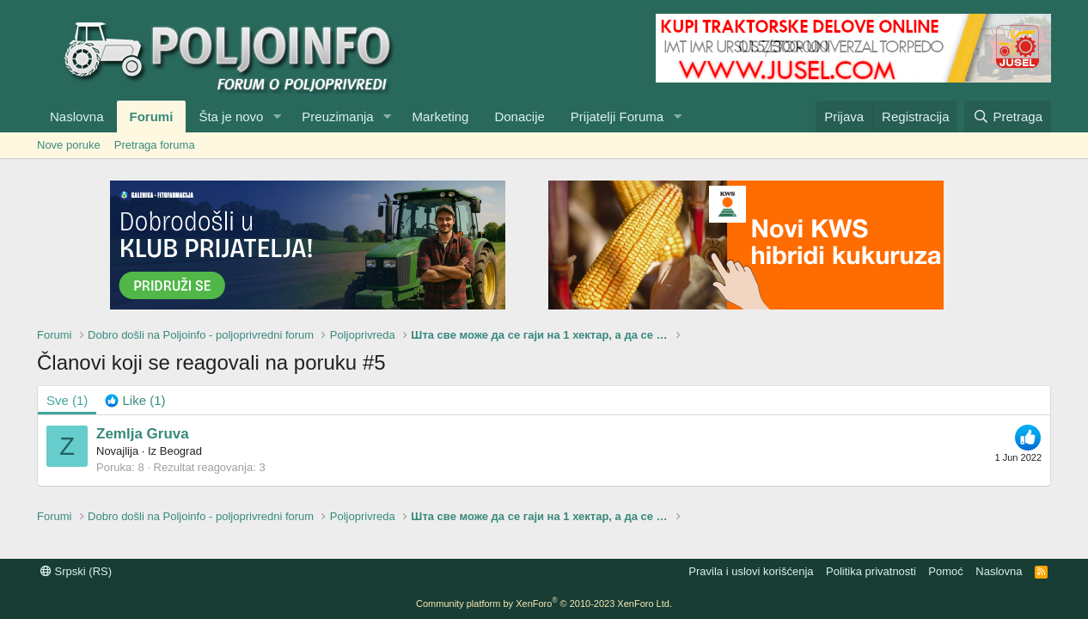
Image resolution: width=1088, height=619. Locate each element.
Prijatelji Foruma (617, 116)
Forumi (152, 116)
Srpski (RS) (76, 571)
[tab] (135, 400)
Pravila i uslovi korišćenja (750, 571)
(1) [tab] (67, 400)
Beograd (181, 450)
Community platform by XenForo (544, 603)
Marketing (441, 116)
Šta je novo (231, 116)
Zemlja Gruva (142, 434)
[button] (277, 116)
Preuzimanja (337, 116)
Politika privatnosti (871, 571)
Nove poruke (69, 144)
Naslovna (77, 116)
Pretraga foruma (154, 144)
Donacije (519, 116)
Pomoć (945, 571)
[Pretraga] (1007, 116)
